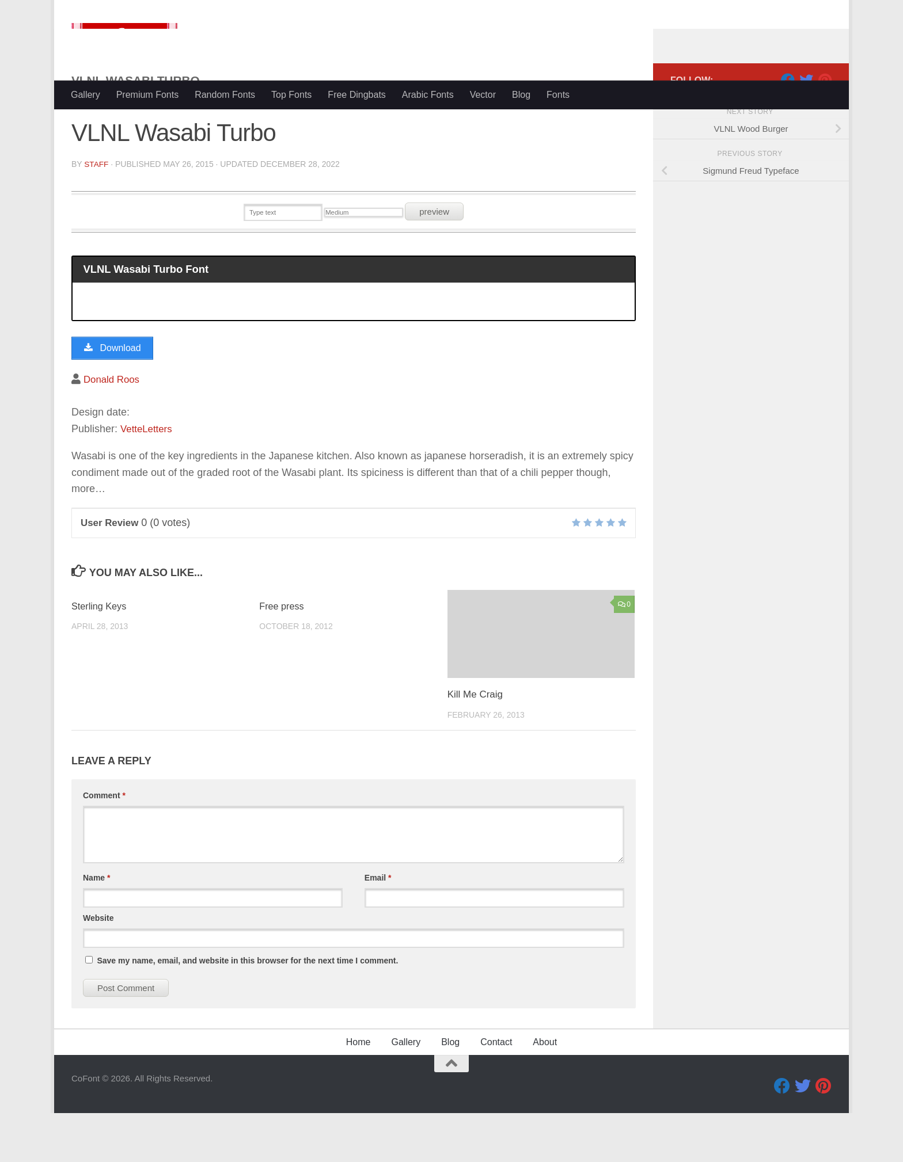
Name (96, 926)
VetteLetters (148, 477)
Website (98, 966)
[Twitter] (806, 126)
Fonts (558, 95)
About (545, 1091)
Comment (104, 844)
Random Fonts (225, 95)
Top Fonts (291, 95)
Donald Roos (113, 427)
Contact (496, 1091)
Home (358, 1091)
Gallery (85, 95)
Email (378, 926)
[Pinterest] (825, 126)
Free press (282, 655)
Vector (483, 95)
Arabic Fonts (428, 95)
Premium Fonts (147, 95)
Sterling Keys (100, 655)
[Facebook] (788, 126)
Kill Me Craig (475, 743)
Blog (521, 95)
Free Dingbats (357, 95)
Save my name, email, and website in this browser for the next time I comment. (247, 1009)
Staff (96, 210)
